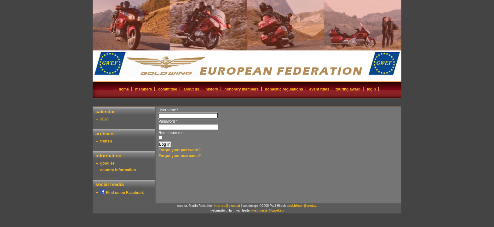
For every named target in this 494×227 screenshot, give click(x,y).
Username (168, 110)
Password (168, 121)
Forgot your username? (179, 156)
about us (191, 89)
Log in (164, 144)
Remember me (170, 133)
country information (118, 170)
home (124, 89)
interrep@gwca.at (227, 205)
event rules (319, 89)
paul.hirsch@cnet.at (302, 205)
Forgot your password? (179, 150)
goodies (107, 163)
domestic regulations (284, 89)
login (371, 89)
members (143, 89)
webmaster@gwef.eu (268, 210)
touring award (348, 89)
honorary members (241, 89)
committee (167, 89)
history (211, 89)
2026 (104, 119)
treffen (106, 141)
